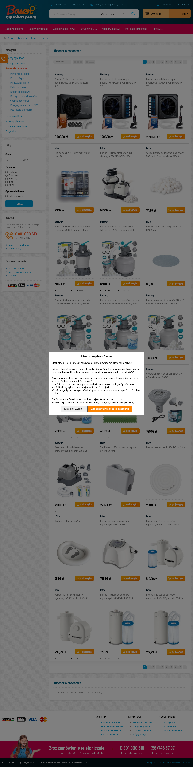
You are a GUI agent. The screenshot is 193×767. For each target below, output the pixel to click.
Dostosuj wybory (73, 408)
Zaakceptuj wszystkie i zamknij (110, 408)
